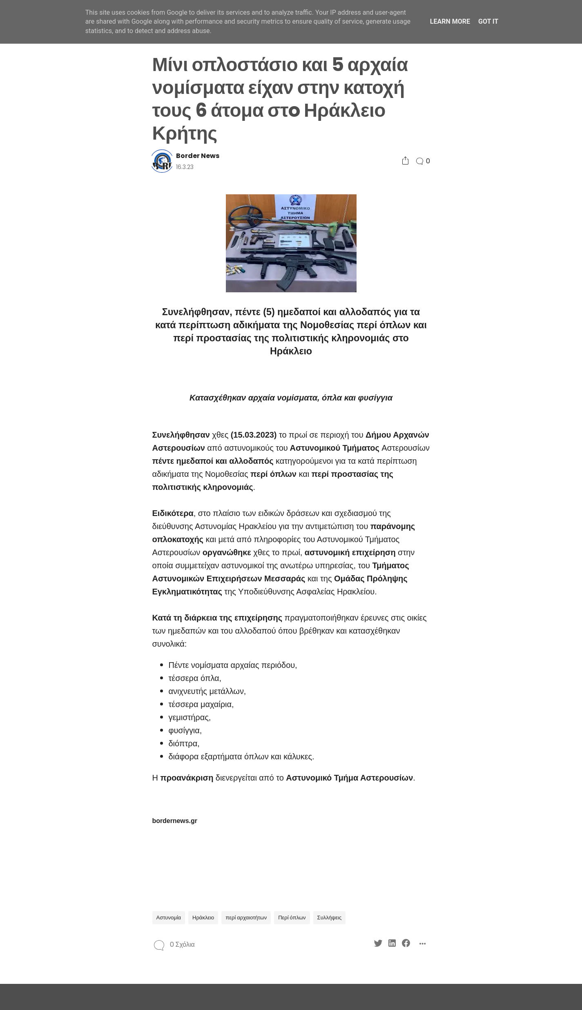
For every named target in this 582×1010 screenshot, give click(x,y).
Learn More (450, 21)
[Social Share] (405, 161)
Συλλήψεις (329, 917)
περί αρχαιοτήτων (246, 917)
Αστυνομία (168, 917)
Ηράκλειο (203, 917)
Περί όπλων (291, 917)
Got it (488, 21)
